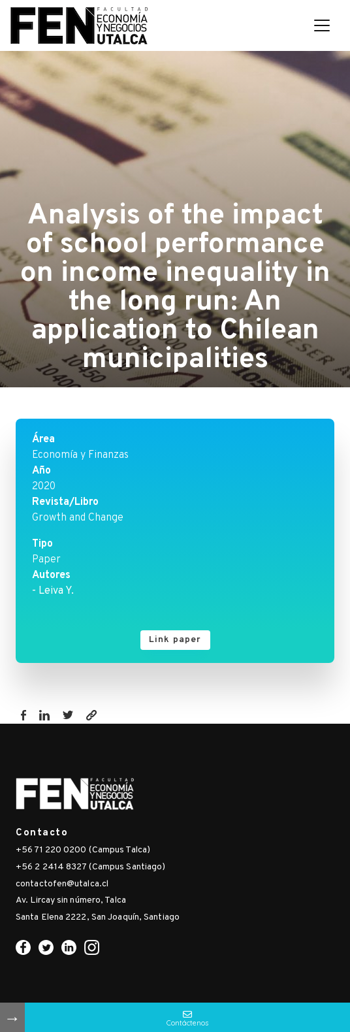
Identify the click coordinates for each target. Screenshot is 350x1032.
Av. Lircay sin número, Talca (71, 900)
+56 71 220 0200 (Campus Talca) (83, 850)
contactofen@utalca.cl (62, 884)
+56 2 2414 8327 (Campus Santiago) (90, 867)
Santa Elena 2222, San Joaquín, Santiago (98, 917)
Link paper (175, 639)
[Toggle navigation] (322, 25)
